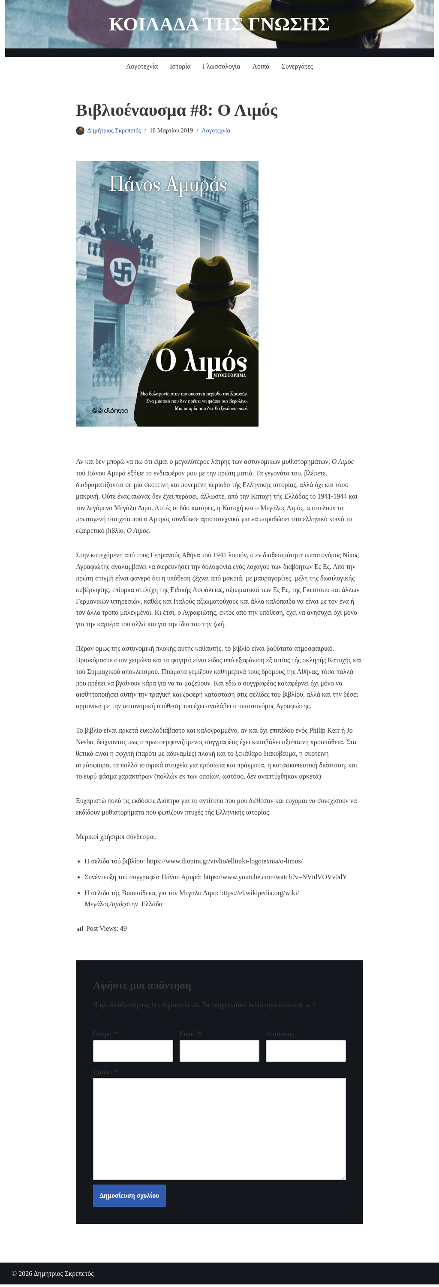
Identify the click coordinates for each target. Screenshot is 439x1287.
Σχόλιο (105, 1076)
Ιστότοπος (280, 1038)
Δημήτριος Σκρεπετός (114, 130)
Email (190, 1038)
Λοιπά (261, 66)
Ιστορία (179, 66)
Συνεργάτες (297, 66)
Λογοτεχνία (142, 66)
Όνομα (105, 1038)
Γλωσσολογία (222, 66)
